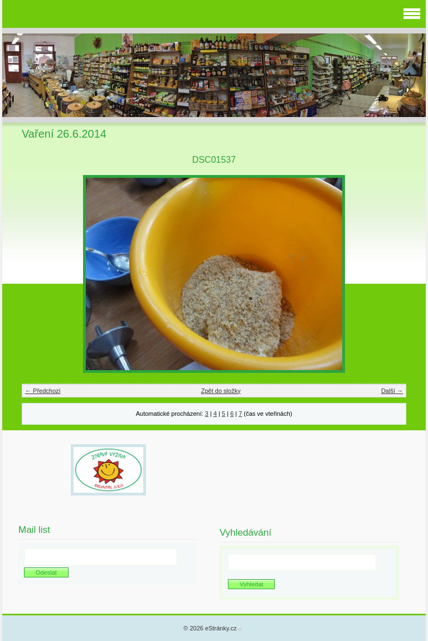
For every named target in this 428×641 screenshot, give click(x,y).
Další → (392, 390)
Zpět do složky (221, 390)
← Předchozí (43, 390)
